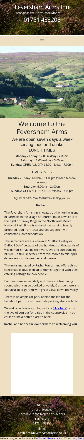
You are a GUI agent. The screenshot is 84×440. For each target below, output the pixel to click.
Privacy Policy (77, 438)
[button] (6, 82)
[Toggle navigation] (42, 40)
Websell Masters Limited (51, 438)
